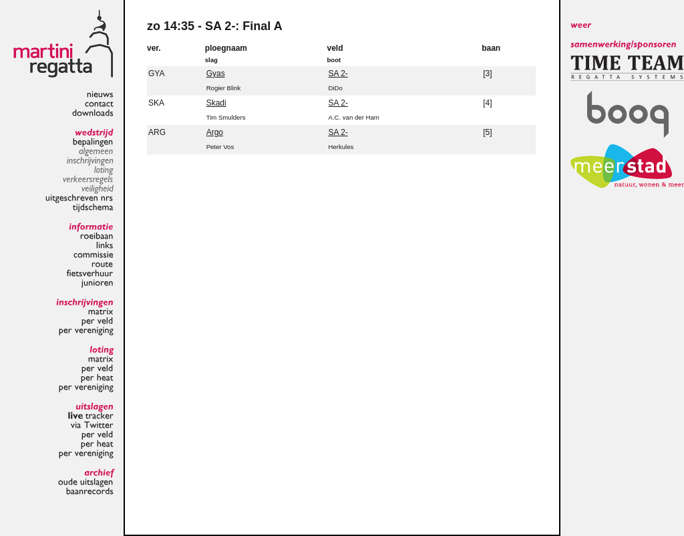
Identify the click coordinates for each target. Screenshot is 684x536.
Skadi (216, 103)
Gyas (215, 73)
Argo (214, 132)
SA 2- (338, 73)
